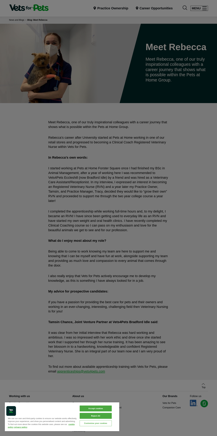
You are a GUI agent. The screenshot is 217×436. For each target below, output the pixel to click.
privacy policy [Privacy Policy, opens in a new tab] (20, 427)
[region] (62, 416)
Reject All (95, 416)
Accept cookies (95, 408)
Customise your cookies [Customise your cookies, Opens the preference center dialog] (95, 423)
